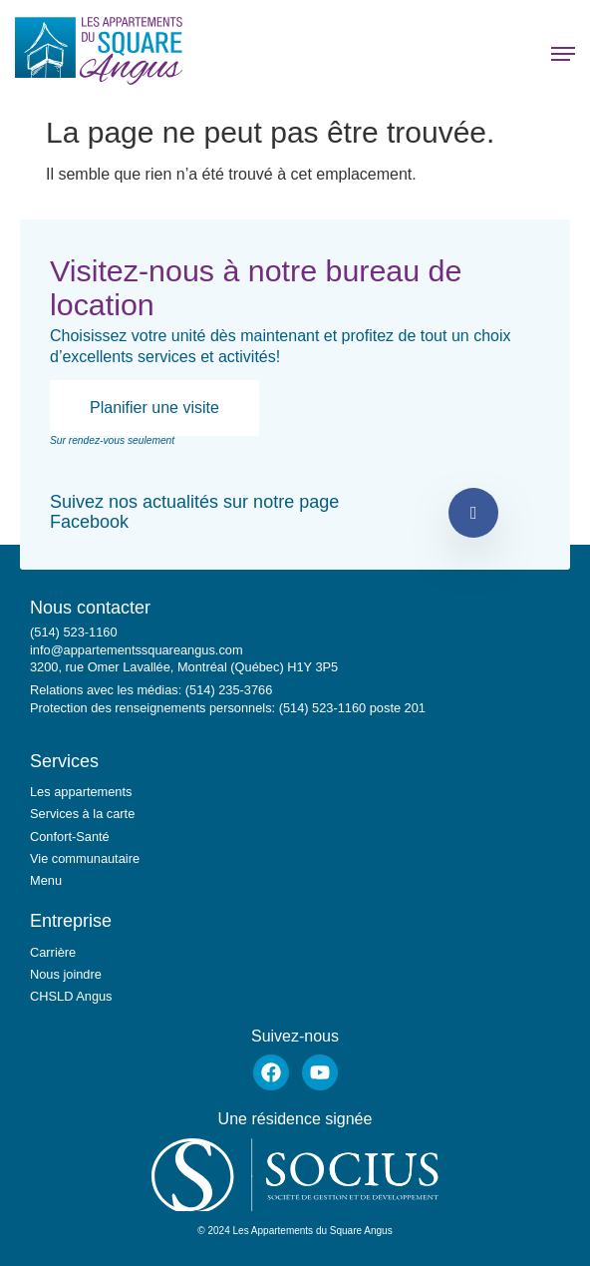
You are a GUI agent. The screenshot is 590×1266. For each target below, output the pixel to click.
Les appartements (81, 791)
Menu (46, 880)
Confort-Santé (70, 836)
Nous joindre (66, 974)
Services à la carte (82, 813)
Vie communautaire (85, 858)
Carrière (53, 952)
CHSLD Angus (71, 996)
